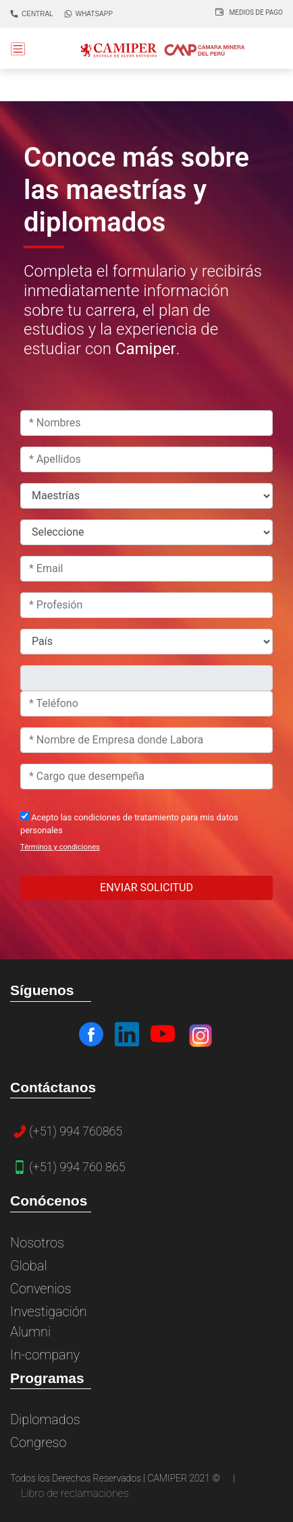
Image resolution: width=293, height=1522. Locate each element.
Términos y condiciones (60, 847)
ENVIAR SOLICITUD (146, 887)
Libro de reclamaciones (75, 1493)
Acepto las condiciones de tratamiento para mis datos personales (129, 823)
